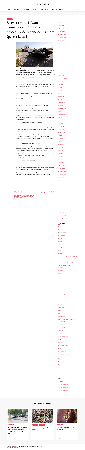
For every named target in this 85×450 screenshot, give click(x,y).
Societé (47, 9)
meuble (60, 310)
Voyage (60, 373)
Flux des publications (63, 384)
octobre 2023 (61, 111)
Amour (60, 238)
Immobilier (61, 297)
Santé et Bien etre (63, 336)
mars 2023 (61, 126)
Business (35, 9)
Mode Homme (61, 316)
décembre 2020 (62, 207)
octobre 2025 (61, 40)
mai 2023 (60, 120)
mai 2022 (60, 156)
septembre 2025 (62, 43)
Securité (60, 339)
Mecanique (61, 307)
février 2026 (61, 28)
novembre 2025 (62, 37)
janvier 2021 (61, 204)
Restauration (17, 9)
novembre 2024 (62, 73)
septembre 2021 (62, 180)
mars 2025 (61, 61)
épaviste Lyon (61, 282)
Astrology (60, 241)
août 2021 (61, 183)
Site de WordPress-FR (64, 390)
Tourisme (60, 362)
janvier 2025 (61, 67)
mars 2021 (61, 198)
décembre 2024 (62, 70)
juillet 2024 (61, 84)
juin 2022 (60, 153)
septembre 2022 (62, 144)
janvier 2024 (61, 102)
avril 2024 (60, 93)
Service (60, 342)
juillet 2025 (61, 49)
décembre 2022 (62, 135)
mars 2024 (61, 96)
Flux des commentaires (64, 387)
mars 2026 (61, 25)
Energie (60, 276)
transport (60, 367)
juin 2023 (60, 117)
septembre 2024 (62, 78)
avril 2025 (60, 58)
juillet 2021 (61, 186)
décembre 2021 (62, 171)
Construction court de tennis (65, 262)
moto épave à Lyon (50, 74)
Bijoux (59, 250)
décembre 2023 (62, 105)
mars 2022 (61, 162)
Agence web (61, 226)
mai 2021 (60, 192)
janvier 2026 (61, 31)
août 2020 (61, 218)
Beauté (60, 247)
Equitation (61, 285)
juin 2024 (60, 87)
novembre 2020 (62, 210)
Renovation (61, 324)
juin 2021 (60, 189)
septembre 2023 (62, 114)
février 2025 (61, 64)
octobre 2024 (61, 75)
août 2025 (61, 46)
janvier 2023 (61, 132)
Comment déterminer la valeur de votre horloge (66, 428)
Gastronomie (61, 291)
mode (59, 313)
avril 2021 (60, 195)
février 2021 (61, 201)
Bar (59, 244)
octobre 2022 (61, 141)
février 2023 (61, 129)
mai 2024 (60, 90)
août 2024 (61, 81)
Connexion (61, 381)
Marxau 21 (42, 4)
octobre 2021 (61, 177)
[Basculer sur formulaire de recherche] (78, 9)
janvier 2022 (61, 168)
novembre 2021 (62, 174)
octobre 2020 (61, 213)
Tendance (54, 9)
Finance (60, 288)
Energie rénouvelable (63, 279)
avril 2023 (60, 123)
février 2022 (61, 165)
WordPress (17, 447)
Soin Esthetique (62, 351)
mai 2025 (60, 55)
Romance (60, 330)
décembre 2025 (62, 34)
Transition (62, 9)
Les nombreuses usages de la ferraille (40, 428)
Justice (60, 300)
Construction (61, 259)
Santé (41, 9)
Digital (9, 9)
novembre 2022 (62, 138)
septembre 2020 (62, 216)
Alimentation (61, 229)
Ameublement (27, 9)
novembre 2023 (62, 108)
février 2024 (61, 99)
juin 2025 (60, 52)
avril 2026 (60, 22)
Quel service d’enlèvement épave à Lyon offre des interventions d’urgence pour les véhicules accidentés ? (17, 430)
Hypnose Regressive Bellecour (66, 294)
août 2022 (61, 147)
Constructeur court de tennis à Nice (67, 256)
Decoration (61, 270)
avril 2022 (60, 159)
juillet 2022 (61, 150)
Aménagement (62, 232)
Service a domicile (63, 345)
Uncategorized (62, 370)
